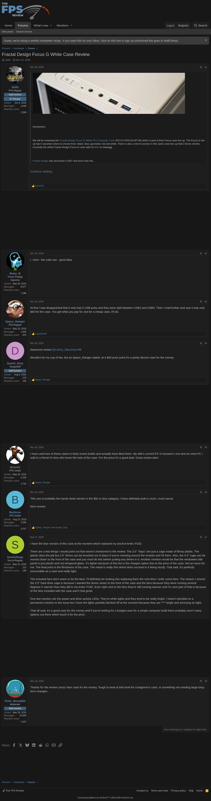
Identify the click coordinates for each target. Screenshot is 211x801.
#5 (206, 447)
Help (191, 790)
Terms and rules (159, 790)
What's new (41, 25)
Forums (23, 25)
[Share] (200, 67)
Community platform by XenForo (106, 797)
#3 (206, 301)
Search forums (24, 31)
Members (62, 25)
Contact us (142, 790)
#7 (206, 537)
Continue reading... (42, 171)
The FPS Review (13, 790)
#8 (206, 681)
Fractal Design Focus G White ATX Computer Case (87, 140)
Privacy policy (178, 790)
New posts (7, 31)
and (51, 527)
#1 (206, 67)
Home (8, 25)
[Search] (200, 25)
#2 (206, 253)
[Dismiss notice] (205, 41)
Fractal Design (40, 160)
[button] (51, 25)
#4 (206, 343)
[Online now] (15, 269)
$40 (97, 147)
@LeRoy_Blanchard (64, 349)
